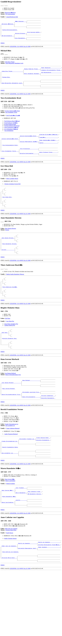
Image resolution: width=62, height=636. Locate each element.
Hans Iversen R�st (10, 513)
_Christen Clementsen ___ (48, 425)
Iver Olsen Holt (7, 209)
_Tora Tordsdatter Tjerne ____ (10, 160)
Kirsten (7, 244)
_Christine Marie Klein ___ (9, 598)
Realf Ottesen (9, 570)
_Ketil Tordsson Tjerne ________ (48, 162)
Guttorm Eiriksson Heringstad (11, 133)
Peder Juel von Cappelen (11, 566)
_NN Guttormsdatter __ (7, 38)
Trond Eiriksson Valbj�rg (11, 130)
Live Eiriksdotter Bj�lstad (11, 136)
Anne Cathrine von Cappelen (10, 591)
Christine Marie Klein (10, 567)
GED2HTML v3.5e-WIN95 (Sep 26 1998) (20, 50)
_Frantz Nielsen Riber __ (43, 468)
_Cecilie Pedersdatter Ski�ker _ (29, 149)
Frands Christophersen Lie (11, 454)
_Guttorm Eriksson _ (20, 35)
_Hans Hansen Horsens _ (8, 253)
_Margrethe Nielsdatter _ (48, 428)
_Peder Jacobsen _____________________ (49, 585)
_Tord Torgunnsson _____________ (28, 157)
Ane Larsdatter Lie (10, 455)
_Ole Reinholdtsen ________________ (51, 77)
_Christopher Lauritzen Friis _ (31, 421)
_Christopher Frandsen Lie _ (27, 469)
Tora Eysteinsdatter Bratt (10, 153)
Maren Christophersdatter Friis (13, 400)
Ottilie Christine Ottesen (10, 576)
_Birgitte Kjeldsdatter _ (43, 470)
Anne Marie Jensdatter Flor (11, 345)
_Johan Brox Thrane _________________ (12, 75)
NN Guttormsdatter (10, 14)
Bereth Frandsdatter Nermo (10, 479)
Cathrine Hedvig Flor (9, 347)
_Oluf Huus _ (5, 355)
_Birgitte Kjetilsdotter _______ (28, 163)
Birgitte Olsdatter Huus (9, 362)
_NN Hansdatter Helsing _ (34, 529)
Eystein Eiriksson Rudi (10, 132)
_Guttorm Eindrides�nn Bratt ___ (29, 143)
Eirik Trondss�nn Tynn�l (13, 123)
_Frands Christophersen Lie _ (9, 472)
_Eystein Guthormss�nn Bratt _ (10, 146)
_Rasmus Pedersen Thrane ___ (32, 73)
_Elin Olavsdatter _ (20, 41)
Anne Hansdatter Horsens (9, 260)
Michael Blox (6, 82)
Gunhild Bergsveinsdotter (10, 31)
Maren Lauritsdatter (10, 514)
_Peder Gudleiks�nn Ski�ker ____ (49, 147)
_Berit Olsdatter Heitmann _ (32, 78)
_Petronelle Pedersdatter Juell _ (27, 587)
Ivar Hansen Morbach (10, 399)
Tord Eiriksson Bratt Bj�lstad (12, 128)
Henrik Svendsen (10, 517)
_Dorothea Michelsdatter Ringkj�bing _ (49, 582)
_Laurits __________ (21, 536)
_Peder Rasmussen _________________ (51, 71)
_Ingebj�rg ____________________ (48, 145)
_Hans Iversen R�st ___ (8, 525)
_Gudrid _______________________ (48, 150)
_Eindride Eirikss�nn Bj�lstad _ (49, 142)
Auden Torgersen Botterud (11, 464)
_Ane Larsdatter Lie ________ (9, 486)
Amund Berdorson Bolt (12, 17)
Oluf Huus (7, 340)
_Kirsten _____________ (8, 267)
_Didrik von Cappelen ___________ (27, 581)
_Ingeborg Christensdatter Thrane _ (51, 74)
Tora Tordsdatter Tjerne (11, 120)
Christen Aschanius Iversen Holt (12, 194)
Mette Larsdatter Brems (12, 188)
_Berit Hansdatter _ (21, 528)
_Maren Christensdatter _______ (31, 426)
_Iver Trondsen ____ (21, 522)
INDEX (3, 46)
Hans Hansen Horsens (10, 242)
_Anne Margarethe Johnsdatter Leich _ (12, 90)
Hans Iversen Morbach (8, 416)
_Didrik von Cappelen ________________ (49, 580)
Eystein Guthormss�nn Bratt (12, 118)
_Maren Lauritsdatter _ (8, 539)
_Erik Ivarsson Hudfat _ (34, 34)
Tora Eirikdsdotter (8, 138)
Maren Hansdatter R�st (9, 532)
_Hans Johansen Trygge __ (34, 526)
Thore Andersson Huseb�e (10, 307)
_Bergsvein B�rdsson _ (8, 24)
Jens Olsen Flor (10, 343)
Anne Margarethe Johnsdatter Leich (14, 66)
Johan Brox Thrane (9, 65)
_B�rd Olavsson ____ (21, 21)
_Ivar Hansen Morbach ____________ (11, 409)
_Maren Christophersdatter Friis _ (11, 423)
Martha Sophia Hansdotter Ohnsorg (15, 292)
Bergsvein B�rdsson (10, 12)
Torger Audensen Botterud (12, 458)
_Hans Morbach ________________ (31, 406)
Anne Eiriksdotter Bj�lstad (11, 135)
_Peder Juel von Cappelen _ (9, 584)
